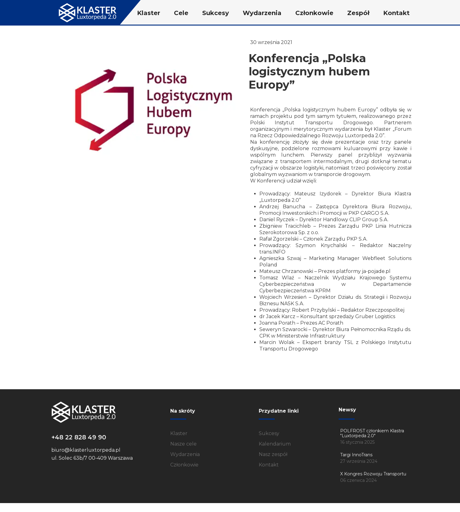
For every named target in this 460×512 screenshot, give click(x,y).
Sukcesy (269, 433)
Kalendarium (275, 444)
